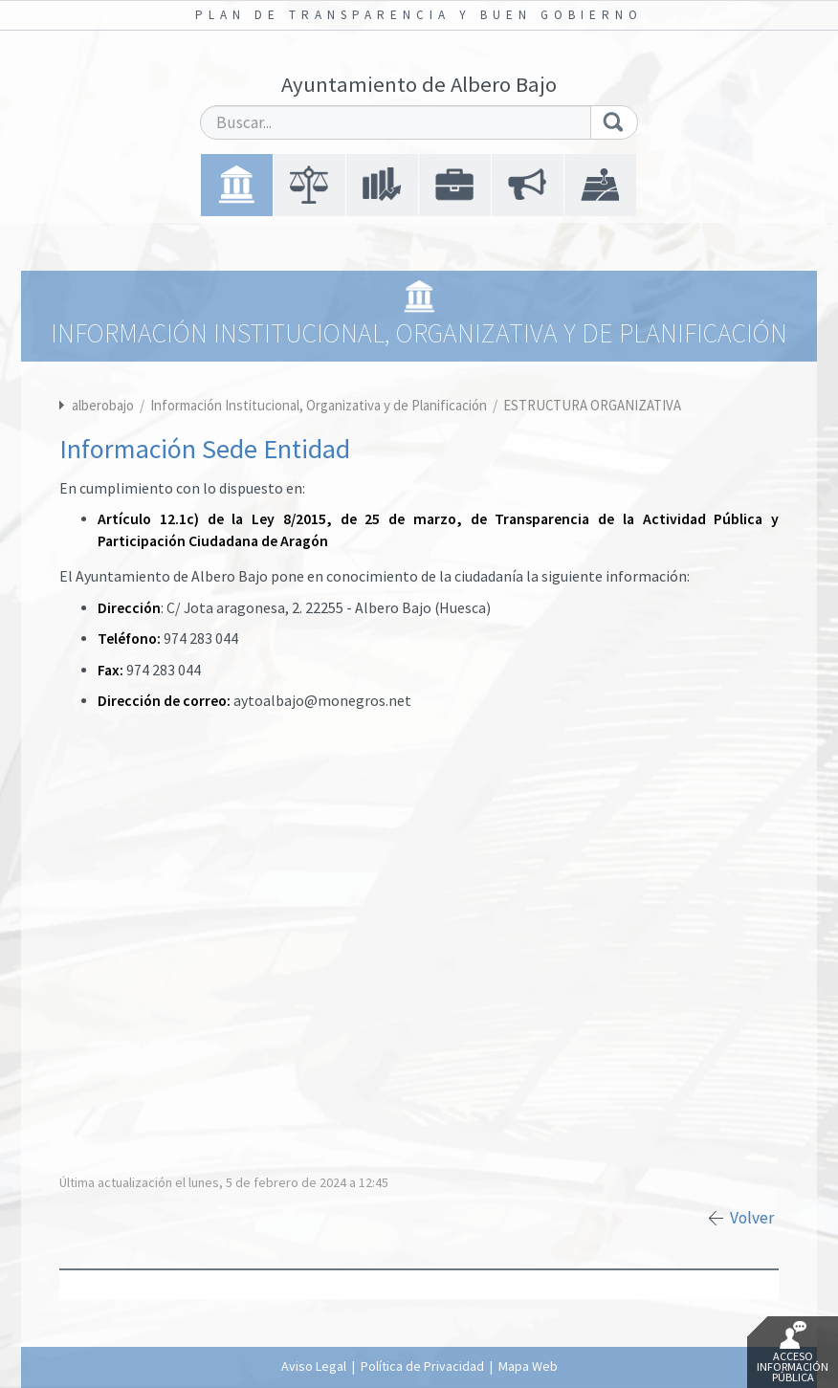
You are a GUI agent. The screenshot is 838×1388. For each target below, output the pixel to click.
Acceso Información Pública (792, 1352)
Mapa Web (528, 1366)
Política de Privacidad (422, 1366)
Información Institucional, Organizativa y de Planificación (320, 405)
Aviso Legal (313, 1366)
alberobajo (103, 405)
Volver (752, 1217)
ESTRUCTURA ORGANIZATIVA (592, 405)
